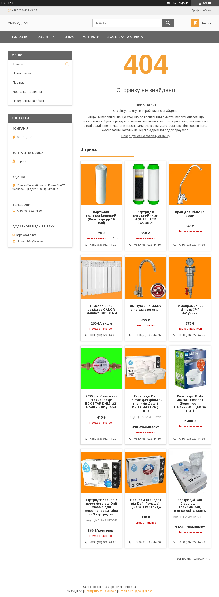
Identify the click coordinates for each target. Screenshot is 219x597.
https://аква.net (26, 235)
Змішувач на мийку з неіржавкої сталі (145, 307)
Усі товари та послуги (192, 558)
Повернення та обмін (28, 101)
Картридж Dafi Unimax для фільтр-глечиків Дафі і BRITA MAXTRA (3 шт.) (145, 403)
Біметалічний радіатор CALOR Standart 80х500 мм (101, 309)
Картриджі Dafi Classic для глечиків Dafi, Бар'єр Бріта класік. (190, 505)
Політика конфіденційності (135, 591)
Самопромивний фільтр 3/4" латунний (190, 309)
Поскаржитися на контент (100, 591)
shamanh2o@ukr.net (30, 241)
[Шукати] (168, 23)
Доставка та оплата (125, 36)
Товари (41, 36)
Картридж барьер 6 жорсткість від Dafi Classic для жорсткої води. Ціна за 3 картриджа (101, 507)
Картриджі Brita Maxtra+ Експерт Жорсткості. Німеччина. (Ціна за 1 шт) (190, 403)
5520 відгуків (180, 3)
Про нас (67, 36)
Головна (19, 36)
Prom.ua (130, 587)
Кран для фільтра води (189, 213)
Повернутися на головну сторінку (145, 136)
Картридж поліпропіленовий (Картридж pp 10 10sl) (101, 217)
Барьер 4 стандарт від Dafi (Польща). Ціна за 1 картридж (145, 503)
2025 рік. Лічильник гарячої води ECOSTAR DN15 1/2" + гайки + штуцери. (101, 402)
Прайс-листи (22, 73)
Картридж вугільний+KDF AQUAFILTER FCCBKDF (145, 217)
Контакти (90, 36)
